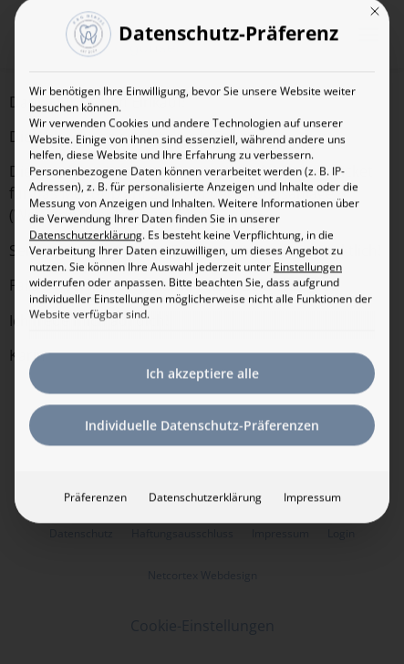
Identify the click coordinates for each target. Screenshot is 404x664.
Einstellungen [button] (308, 244)
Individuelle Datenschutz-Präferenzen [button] (202, 403)
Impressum (312, 475)
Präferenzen (95, 475)
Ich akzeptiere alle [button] (202, 351)
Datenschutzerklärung (85, 212)
